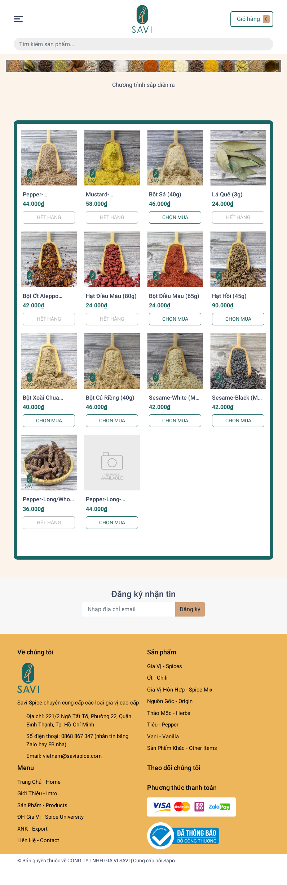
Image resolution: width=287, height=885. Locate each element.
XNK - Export (32, 829)
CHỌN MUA (175, 217)
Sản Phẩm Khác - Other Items (182, 748)
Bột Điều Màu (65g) (174, 296)
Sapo (169, 860)
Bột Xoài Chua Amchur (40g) (41, 401)
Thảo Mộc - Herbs (168, 713)
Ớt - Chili (157, 678)
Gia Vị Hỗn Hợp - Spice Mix (179, 689)
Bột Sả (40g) (165, 194)
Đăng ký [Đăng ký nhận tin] (190, 609)
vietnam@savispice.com (72, 756)
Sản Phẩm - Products (42, 805)
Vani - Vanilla (163, 736)
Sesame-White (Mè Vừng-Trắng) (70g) (174, 401)
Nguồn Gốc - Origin (170, 701)
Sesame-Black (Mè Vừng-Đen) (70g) (236, 401)
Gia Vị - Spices (164, 666)
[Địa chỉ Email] (143, 609)
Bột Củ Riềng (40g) (110, 397)
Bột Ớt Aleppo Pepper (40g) (40, 299)
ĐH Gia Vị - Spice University (50, 817)
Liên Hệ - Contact (38, 840)
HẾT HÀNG (49, 217)
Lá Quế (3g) (227, 194)
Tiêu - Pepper (162, 724)
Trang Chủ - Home (39, 782)
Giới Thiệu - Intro (37, 793)
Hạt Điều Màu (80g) (111, 296)
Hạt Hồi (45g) (229, 296)
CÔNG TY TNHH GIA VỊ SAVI (98, 860)
